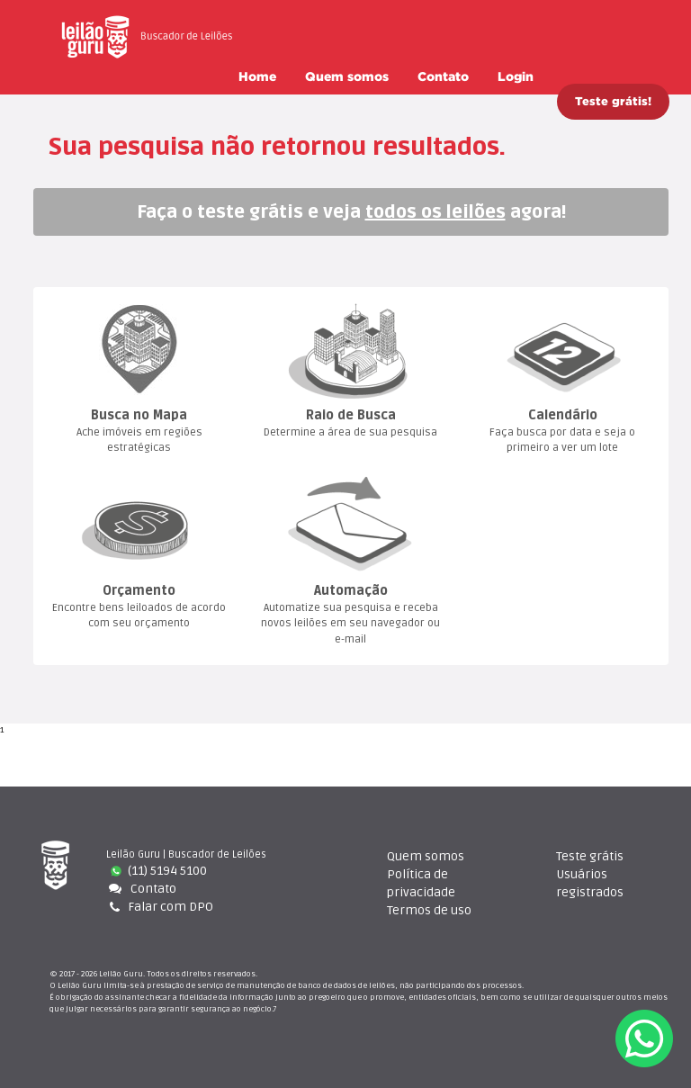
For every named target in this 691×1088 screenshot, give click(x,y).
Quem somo (347, 76)
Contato (443, 76)
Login (516, 76)
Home (257, 76)
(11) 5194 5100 (159, 870)
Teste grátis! (613, 101)
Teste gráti (590, 856)
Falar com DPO (159, 906)
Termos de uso (429, 910)
